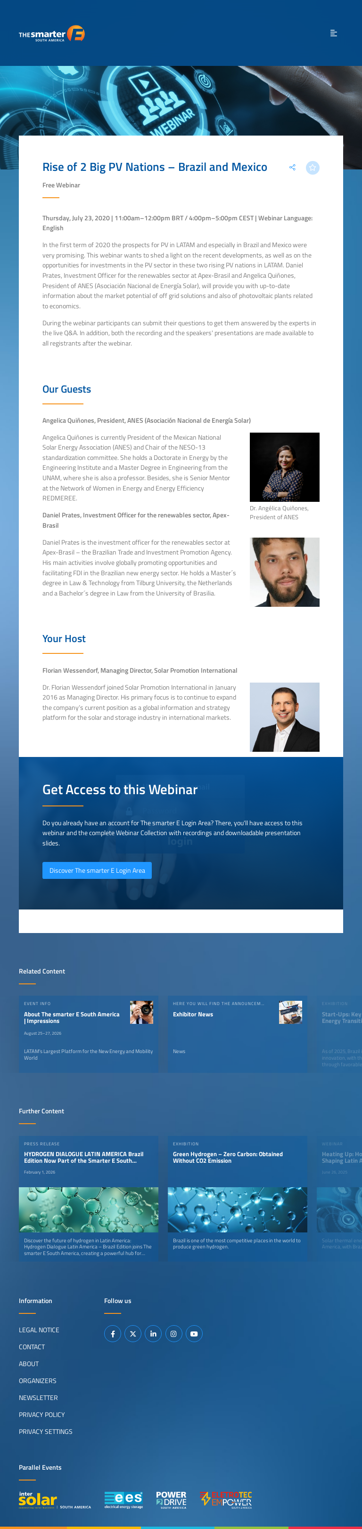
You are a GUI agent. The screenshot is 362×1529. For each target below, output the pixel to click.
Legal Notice (39, 1330)
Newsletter (38, 1397)
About (29, 1364)
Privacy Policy (42, 1414)
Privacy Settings (46, 1431)
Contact (32, 1347)
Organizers (38, 1381)
